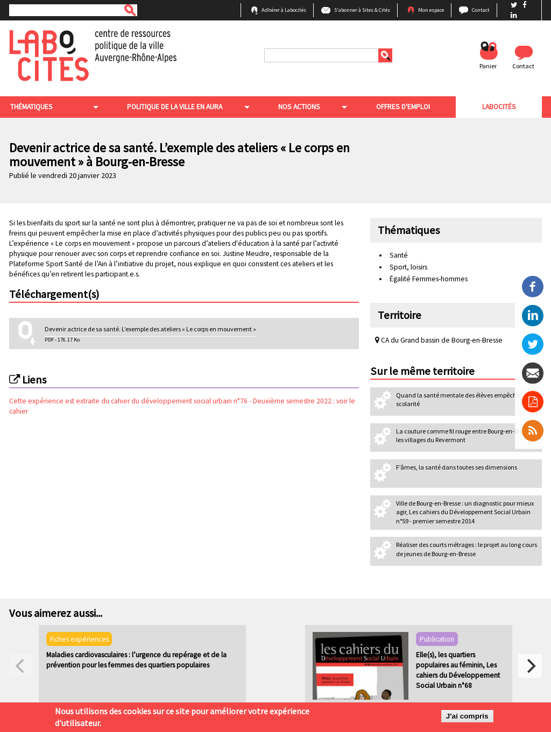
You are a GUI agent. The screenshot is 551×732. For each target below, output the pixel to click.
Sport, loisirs (408, 267)
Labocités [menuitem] (498, 106)
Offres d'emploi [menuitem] (402, 106)
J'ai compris (467, 716)
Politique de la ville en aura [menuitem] (174, 106)
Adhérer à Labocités (284, 9)
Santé (399, 255)
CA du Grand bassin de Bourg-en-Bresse (439, 340)
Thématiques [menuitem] (30, 106)
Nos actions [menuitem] (299, 106)
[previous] (21, 666)
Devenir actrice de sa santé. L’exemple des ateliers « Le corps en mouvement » (150, 329)
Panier (488, 66)
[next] (530, 666)
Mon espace (431, 9)
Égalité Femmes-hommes (429, 278)
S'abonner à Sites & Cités (362, 9)
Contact (481, 9)
